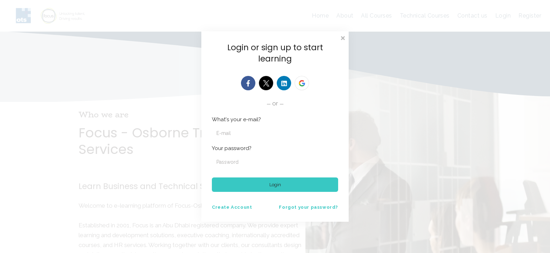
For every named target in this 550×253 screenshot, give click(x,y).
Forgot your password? (308, 207)
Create (232, 207)
